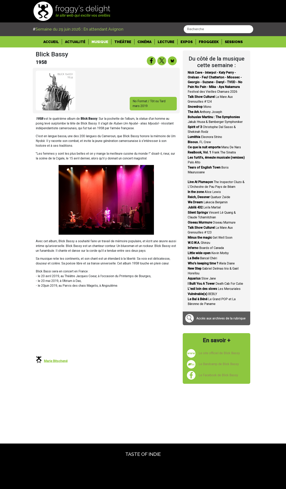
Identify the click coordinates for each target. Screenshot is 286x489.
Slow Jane (202, 278)
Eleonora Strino (205, 137)
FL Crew (199, 142)
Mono (199, 107)
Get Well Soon (210, 237)
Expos (187, 42)
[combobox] (218, 29)
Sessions (234, 42)
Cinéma (144, 42)
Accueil (52, 41)
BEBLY (202, 294)
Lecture (166, 42)
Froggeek (209, 42)
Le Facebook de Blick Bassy (218, 375)
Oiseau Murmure (212, 222)
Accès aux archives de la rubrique (220, 318)
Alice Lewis (204, 192)
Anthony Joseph (205, 112)
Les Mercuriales (214, 289)
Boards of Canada (206, 248)
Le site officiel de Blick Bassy (219, 353)
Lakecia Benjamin (208, 202)
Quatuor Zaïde (209, 197)
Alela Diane (211, 263)
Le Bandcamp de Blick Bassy (219, 364)
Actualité (75, 42)
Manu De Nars (214, 147)
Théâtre (122, 42)
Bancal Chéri (202, 258)
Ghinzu (199, 243)
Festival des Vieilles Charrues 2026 (215, 82)
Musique (100, 42)
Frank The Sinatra (212, 152)
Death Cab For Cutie (215, 283)
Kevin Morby (208, 253)
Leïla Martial (204, 207)
